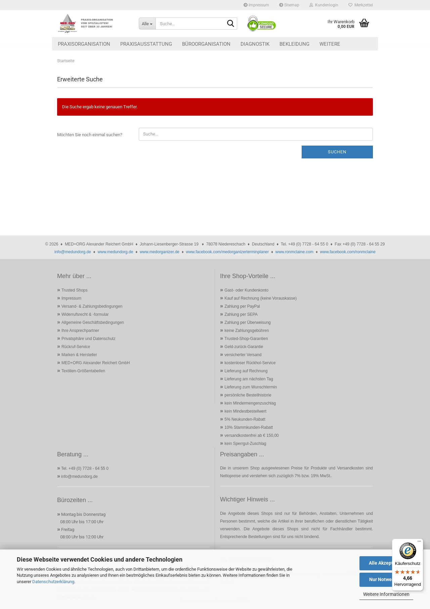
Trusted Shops (74, 290)
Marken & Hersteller (79, 354)
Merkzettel (360, 5)
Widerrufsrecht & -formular (85, 314)
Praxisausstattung (146, 44)
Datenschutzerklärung (53, 581)
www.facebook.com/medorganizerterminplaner (227, 252)
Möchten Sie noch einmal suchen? (89, 134)
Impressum (256, 5)
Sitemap (289, 5)
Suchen (337, 151)
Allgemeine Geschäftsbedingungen (92, 322)
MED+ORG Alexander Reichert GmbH (95, 362)
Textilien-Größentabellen (83, 371)
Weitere (329, 44)
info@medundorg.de (72, 252)
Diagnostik (255, 44)
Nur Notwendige (386, 579)
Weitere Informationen (386, 594)
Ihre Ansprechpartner (80, 330)
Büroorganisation (206, 44)
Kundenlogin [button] (323, 5)
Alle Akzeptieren (386, 563)
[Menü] (419, 543)
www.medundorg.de (115, 252)
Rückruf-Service (75, 346)
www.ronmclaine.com (294, 252)
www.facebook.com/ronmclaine (348, 252)
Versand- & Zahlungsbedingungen (91, 306)
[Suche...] (147, 23)
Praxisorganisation (84, 44)
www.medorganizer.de (159, 252)
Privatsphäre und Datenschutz (88, 338)
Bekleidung (294, 44)
